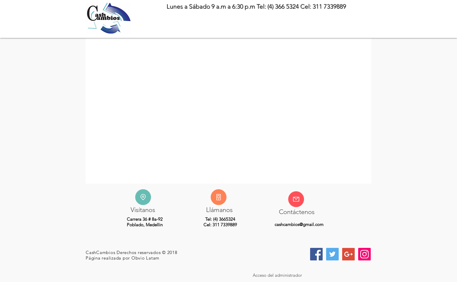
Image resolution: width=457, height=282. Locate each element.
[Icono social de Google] (348, 254)
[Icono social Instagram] (364, 254)
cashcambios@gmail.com (299, 224)
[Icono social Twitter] (332, 254)
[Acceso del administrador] (277, 275)
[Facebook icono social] (316, 254)
